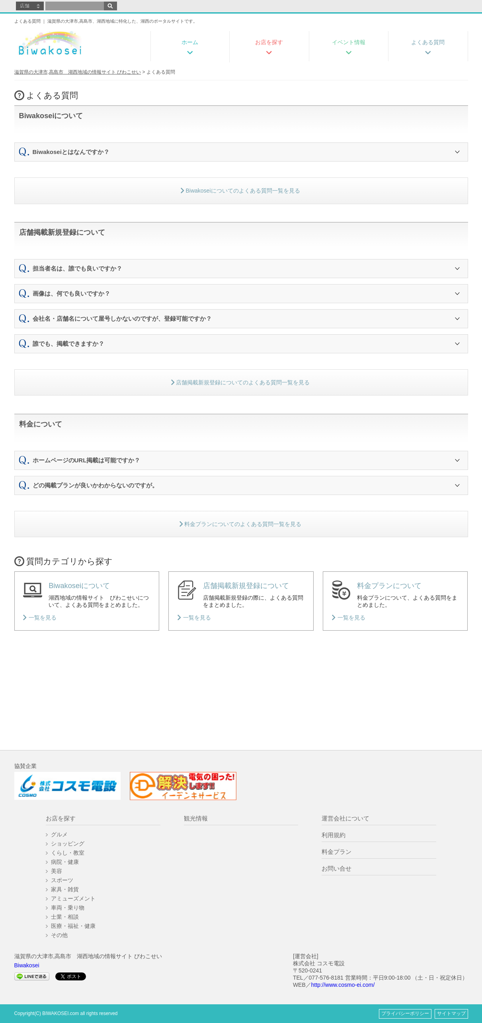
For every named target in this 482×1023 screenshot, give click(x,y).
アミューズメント (73, 898)
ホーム (189, 42)
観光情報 (196, 818)
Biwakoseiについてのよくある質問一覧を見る (240, 190)
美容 (56, 871)
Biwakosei (26, 965)
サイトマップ (451, 1013)
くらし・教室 (67, 853)
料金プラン (336, 851)
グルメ (59, 834)
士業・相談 (65, 917)
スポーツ (62, 880)
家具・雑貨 (65, 889)
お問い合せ (336, 868)
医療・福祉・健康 (73, 926)
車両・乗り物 (67, 907)
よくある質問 (428, 42)
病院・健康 (65, 862)
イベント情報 (348, 42)
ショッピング (67, 843)
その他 (59, 935)
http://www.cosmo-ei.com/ (343, 985)
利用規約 (333, 835)
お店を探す (269, 42)
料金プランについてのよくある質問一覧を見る (240, 524)
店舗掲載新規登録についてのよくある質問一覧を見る (240, 382)
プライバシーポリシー (405, 1013)
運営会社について (345, 818)
